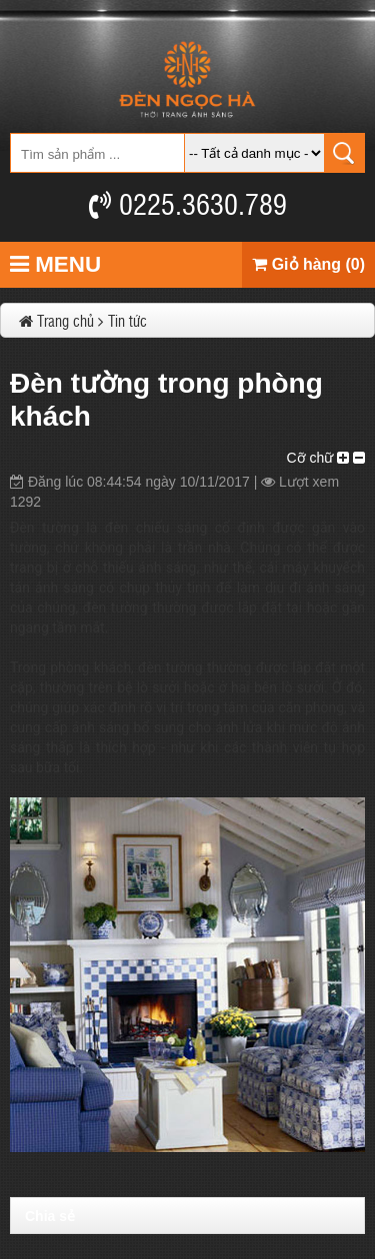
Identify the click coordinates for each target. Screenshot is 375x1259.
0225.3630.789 (188, 203)
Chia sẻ (50, 1216)
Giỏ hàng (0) (308, 264)
